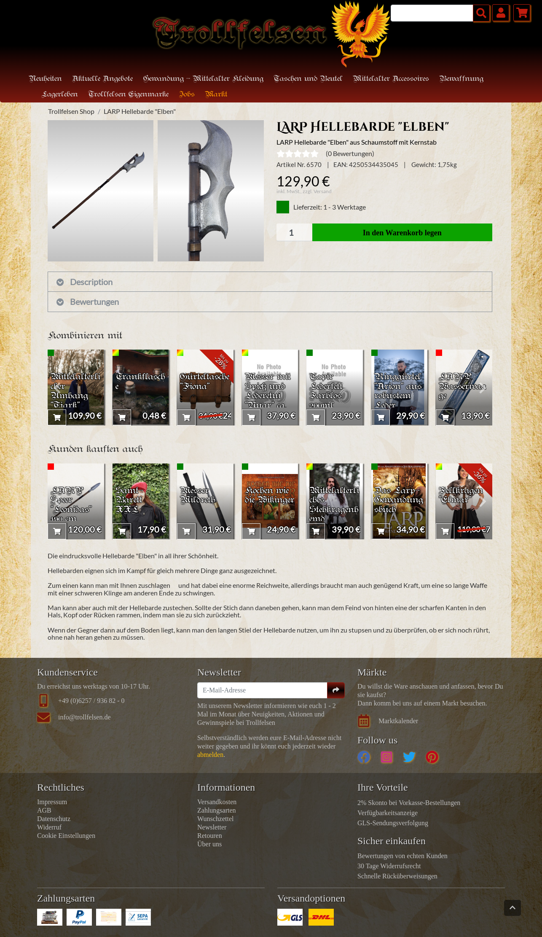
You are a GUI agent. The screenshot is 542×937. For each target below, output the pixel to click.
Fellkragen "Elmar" (461, 494)
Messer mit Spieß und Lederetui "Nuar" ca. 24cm (269, 395)
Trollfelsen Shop (71, 111)
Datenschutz (53, 818)
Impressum (52, 801)
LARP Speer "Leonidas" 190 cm (72, 504)
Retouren (209, 835)
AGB (44, 810)
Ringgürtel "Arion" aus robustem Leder (399, 390)
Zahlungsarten (216, 810)
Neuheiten (45, 79)
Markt (216, 95)
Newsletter (211, 827)
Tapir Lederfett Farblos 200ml (326, 390)
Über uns (209, 844)
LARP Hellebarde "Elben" (140, 111)
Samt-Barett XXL (129, 499)
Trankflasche (138, 380)
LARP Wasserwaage (463, 385)
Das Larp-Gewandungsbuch (399, 499)
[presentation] (57, 387)
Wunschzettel (215, 818)
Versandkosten (216, 801)
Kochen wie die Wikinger (268, 499)
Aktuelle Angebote (102, 79)
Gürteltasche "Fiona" (204, 380)
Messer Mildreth (198, 494)
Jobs (187, 95)
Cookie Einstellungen (66, 835)
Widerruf (49, 827)
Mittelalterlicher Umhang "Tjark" (75, 390)
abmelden (210, 754)
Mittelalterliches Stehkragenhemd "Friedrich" (334, 509)
